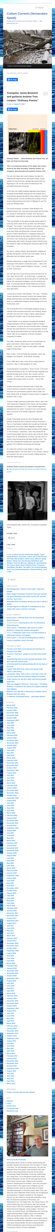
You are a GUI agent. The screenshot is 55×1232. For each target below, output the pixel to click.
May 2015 (10, 988)
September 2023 (13, 770)
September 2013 (13, 1038)
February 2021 (12, 843)
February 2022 (12, 815)
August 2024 (11, 748)
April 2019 (10, 886)
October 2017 (12, 918)
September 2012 (13, 1068)
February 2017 (12, 938)
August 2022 (11, 800)
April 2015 (10, 991)
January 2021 (12, 845)
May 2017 (10, 931)
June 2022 (10, 805)
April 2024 (10, 755)
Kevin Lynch (11, 618)
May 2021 (10, 838)
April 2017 (10, 933)
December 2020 (12, 848)
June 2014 (10, 1016)
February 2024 (12, 760)
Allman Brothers (12, 556)
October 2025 (12, 718)
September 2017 (13, 921)
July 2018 (10, 895)
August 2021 (11, 830)
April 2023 (10, 780)
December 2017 (12, 913)
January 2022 (12, 818)
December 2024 (12, 740)
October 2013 (12, 1036)
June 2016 (10, 958)
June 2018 (10, 898)
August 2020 (11, 855)
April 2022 (10, 810)
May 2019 (10, 883)
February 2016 (12, 966)
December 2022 (12, 790)
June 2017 (10, 928)
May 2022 (10, 808)
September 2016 (13, 951)
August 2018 (11, 893)
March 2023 (11, 783)
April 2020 (10, 865)
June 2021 (10, 835)
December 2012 (12, 1061)
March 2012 (11, 1083)
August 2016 (11, 953)
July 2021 (10, 833)
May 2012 (10, 1078)
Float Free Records (20, 563)
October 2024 (12, 745)
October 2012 (12, 1066)
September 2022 (13, 798)
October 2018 (12, 890)
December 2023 (12, 763)
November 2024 (12, 743)
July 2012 (10, 1073)
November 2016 (12, 946)
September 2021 (13, 828)
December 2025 (12, 713)
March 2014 (11, 1023)
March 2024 (11, 758)
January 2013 (12, 1058)
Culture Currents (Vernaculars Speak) (19, 66)
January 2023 (12, 788)
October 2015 (12, 976)
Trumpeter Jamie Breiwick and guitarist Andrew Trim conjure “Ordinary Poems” (22, 97)
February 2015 (12, 996)
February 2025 (12, 735)
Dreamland (35, 561)
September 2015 (13, 978)
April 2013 (10, 1051)
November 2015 (12, 973)
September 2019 (13, 875)
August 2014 (11, 1011)
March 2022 (11, 813)
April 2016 (10, 961)
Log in (9, 1103)
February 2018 (12, 908)
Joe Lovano (11, 565)
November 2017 (12, 916)
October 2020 (12, 853)
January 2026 (12, 710)
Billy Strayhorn (19, 559)
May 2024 (10, 753)
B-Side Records (41, 556)
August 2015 (11, 981)
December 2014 (12, 1001)
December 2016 (12, 943)
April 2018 (10, 903)
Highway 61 (31, 563)
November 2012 (12, 1063)
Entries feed (11, 1106)
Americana (22, 556)
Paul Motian (11, 567)
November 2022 (12, 793)
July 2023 (10, 775)
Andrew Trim (31, 556)
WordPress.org (12, 1111)
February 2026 (12, 708)
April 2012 (10, 1081)
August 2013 (11, 1041)
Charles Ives (16, 561)
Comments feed (12, 1108)
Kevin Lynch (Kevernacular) (16, 1160)
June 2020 (10, 860)
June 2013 (10, 1046)
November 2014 (12, 1003)
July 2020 (10, 858)
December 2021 (12, 820)
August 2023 (11, 773)
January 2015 (12, 998)
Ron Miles (19, 567)
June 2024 (10, 750)
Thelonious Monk (36, 569)
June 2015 (10, 986)
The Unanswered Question (20, 569)
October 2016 (12, 948)
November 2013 (12, 1033)
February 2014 (12, 1026)
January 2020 (12, 873)
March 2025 (11, 733)
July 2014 (10, 1013)
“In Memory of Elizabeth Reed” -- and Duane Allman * (26, 696)
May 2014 (10, 1018)
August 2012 (11, 1071)
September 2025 (13, 720)
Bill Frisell (10, 559)
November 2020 (12, 850)
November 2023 (12, 765)
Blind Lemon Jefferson (33, 559)
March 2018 (11, 906)
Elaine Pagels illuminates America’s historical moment (27, 594)
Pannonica (41, 565)
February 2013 (12, 1056)
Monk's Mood (20, 565)
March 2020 (11, 868)
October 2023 (12, 768)
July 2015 (10, 983)
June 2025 (10, 725)
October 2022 (12, 795)
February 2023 (12, 785)
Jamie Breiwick (41, 563)
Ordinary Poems (31, 565)
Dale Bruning (26, 561)
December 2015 (12, 971)
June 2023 (10, 778)
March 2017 (11, 936)
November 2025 (12, 715)
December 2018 (12, 888)
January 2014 (12, 1028)
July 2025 (10, 723)
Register (10, 1101)
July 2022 (10, 803)
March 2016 (11, 963)
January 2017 (12, 941)
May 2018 (10, 901)
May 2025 (10, 728)
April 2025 (10, 730)
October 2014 (12, 1006)
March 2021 (11, 840)
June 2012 (10, 1076)
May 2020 (10, 863)
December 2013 (12, 1031)
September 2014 (13, 1008)
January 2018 (12, 911)
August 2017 (11, 923)
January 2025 (12, 738)
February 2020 (12, 870)
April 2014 (10, 1021)
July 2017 (10, 926)
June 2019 (10, 881)
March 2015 (11, 993)
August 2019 (11, 878)
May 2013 (10, 1048)
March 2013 (11, 1053)
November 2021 (12, 823)
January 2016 (12, 968)
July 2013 (10, 1043)
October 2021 (12, 825)
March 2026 (11, 705)
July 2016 (10, 956)
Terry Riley (26, 567)
